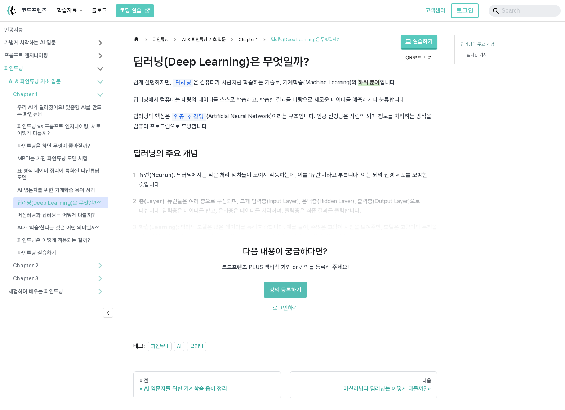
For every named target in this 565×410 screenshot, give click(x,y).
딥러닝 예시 (476, 54)
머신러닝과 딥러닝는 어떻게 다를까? (56, 215)
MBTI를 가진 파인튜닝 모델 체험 (52, 158)
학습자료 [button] (67, 10)
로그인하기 (285, 307)
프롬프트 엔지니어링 (26, 55)
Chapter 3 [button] (26, 278)
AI (179, 346)
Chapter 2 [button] (26, 265)
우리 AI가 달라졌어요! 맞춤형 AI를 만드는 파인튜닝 (59, 110)
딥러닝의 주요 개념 (477, 44)
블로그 (99, 10)
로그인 (464, 10)
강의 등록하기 (285, 289)
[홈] (138, 39)
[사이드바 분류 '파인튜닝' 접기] (100, 69)
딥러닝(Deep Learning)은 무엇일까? (59, 203)
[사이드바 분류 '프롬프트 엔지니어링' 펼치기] (100, 56)
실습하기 (419, 41)
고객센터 (435, 10)
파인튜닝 (13, 68)
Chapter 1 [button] (25, 94)
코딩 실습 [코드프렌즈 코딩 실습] (135, 10)
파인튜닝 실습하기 (36, 253)
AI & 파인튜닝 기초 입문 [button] (35, 81)
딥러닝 (196, 346)
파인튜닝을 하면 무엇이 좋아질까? (53, 146)
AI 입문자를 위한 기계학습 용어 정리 (56, 190)
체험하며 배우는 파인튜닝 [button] (36, 291)
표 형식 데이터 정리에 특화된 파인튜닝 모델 (58, 174)
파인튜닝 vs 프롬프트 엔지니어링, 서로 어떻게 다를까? (59, 130)
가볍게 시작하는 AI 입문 (30, 42)
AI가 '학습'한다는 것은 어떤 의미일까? (58, 227)
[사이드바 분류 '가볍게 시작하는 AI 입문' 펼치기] (100, 43)
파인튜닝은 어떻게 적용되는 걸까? (53, 240)
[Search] (525, 11)
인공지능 (13, 30)
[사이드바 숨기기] (108, 313)
